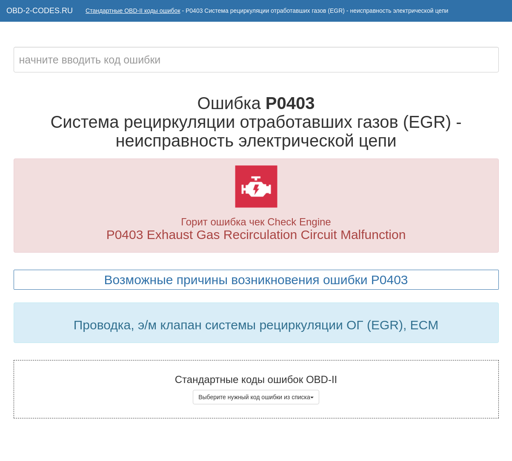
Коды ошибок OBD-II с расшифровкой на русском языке (278, 444)
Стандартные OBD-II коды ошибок (133, 10)
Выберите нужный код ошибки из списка (256, 397)
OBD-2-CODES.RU (39, 10)
